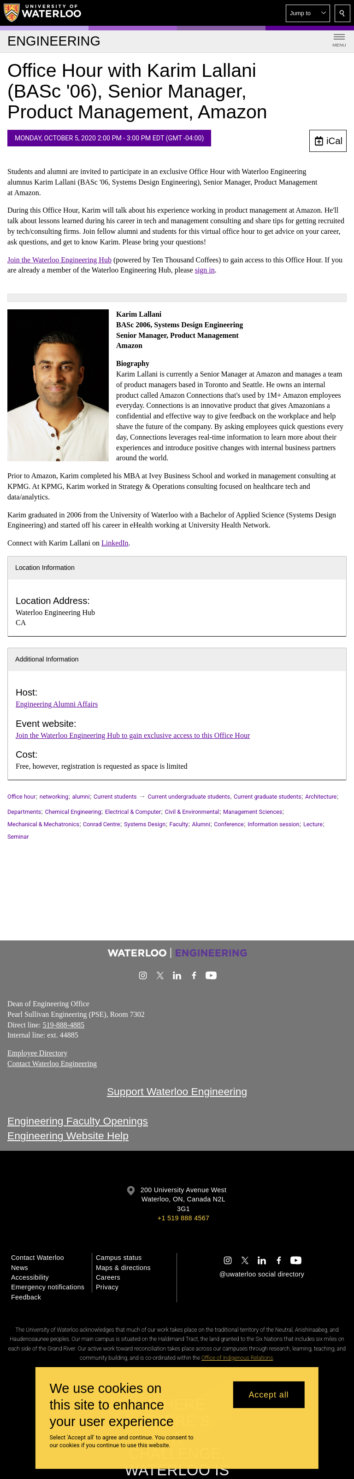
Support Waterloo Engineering (177, 1091)
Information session (273, 824)
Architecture (320, 796)
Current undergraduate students (189, 796)
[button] (308, 13)
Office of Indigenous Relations (237, 1358)
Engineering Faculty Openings (77, 1121)
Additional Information (47, 659)
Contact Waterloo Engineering (52, 1063)
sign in (205, 270)
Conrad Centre (101, 824)
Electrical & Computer (133, 811)
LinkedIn (115, 543)
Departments (24, 811)
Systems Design (144, 824)
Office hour (21, 796)
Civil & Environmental (192, 811)
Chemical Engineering (73, 811)
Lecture (313, 824)
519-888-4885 (63, 1025)
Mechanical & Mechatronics (43, 824)
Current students (115, 796)
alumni (81, 796)
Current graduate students (267, 796)
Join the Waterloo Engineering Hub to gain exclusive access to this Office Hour (133, 735)
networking (54, 796)
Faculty (179, 824)
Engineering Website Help (68, 1136)
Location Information (45, 567)
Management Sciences (252, 811)
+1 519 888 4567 (183, 1218)
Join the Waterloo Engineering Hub (59, 260)
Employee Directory (37, 1053)
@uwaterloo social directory (261, 1274)
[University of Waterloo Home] (43, 13)
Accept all (268, 1394)
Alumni (201, 824)
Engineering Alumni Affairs (57, 704)
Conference (228, 824)
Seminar (18, 836)
